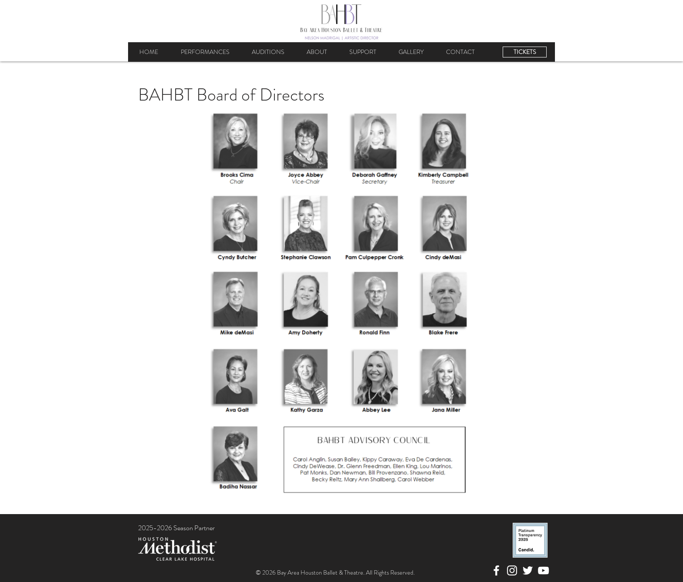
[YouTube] (543, 570)
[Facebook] (496, 570)
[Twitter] (527, 570)
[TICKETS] (525, 52)
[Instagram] (512, 570)
